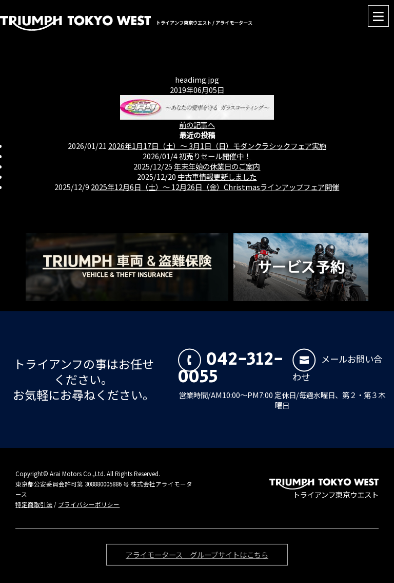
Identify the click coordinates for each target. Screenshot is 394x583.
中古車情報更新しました (217, 176)
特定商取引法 (33, 504)
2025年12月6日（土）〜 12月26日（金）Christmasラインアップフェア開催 (215, 186)
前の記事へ (197, 124)
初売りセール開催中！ (215, 156)
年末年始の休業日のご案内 (217, 166)
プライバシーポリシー (89, 504)
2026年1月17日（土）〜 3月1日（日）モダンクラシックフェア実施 (217, 145)
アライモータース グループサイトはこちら (197, 556)
